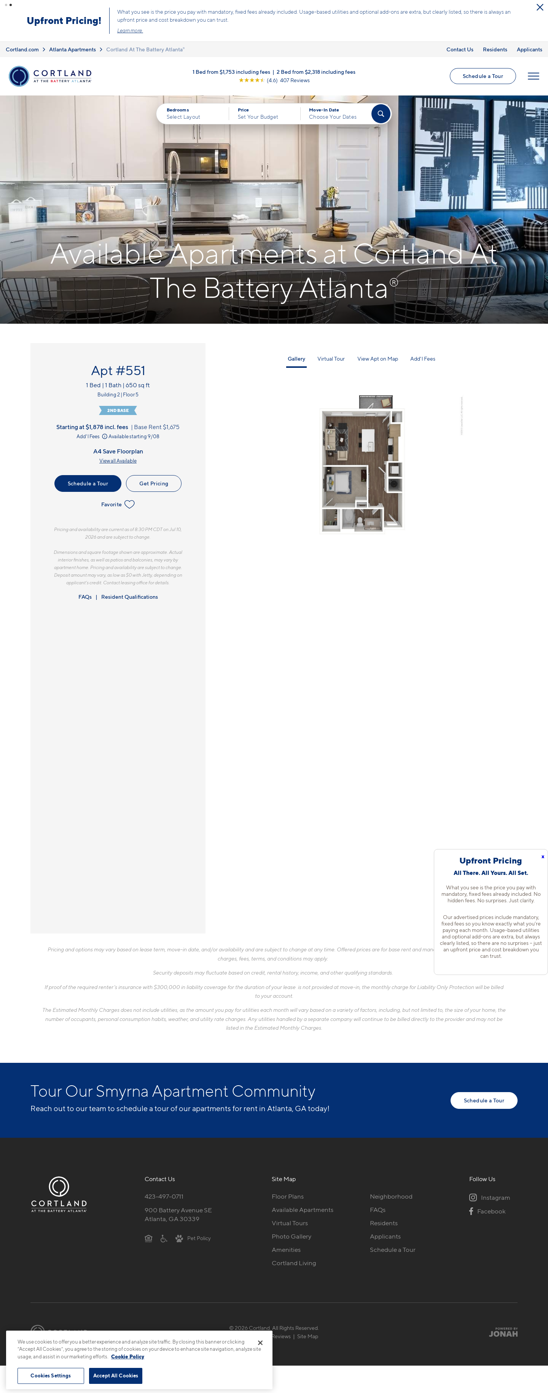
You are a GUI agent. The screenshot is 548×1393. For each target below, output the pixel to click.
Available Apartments (302, 1208)
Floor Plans (288, 1194)
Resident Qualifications (129, 594)
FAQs (85, 594)
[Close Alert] (142, 10)
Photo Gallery (291, 1234)
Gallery (296, 356)
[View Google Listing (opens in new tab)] (274, 78)
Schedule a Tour (483, 74)
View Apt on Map (377, 356)
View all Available (118, 458)
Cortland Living (294, 1260)
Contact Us (459, 47)
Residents (495, 47)
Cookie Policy (127, 1356)
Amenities (286, 1247)
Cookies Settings (50, 1375)
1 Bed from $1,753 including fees (231, 70)
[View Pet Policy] (193, 1235)
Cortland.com (22, 47)
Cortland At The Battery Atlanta (145, 47)
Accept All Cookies (115, 1375)
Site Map (307, 1334)
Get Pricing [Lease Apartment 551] (153, 481)
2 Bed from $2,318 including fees (316, 70)
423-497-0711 (164, 1194)
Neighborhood (391, 1194)
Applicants (529, 47)
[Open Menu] (533, 74)
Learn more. (280, 29)
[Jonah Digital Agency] (500, 1329)
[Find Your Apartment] (380, 111)
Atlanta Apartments (72, 47)
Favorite (118, 502)
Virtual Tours (290, 1221)
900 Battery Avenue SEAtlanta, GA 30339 (178, 1212)
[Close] (260, 1342)
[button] (6, 5)
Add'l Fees (92, 434)
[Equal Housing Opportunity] (149, 1235)
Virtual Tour (331, 356)
